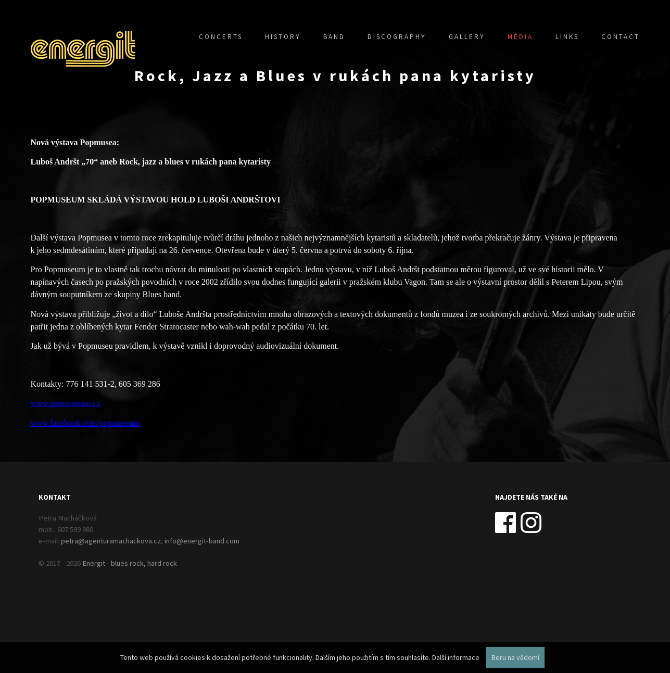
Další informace (455, 657)
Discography (397, 36)
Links (567, 36)
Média (520, 36)
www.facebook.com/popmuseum (85, 422)
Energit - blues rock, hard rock (129, 563)
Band (334, 36)
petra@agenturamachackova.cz (111, 540)
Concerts (221, 36)
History (283, 36)
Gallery (467, 36)
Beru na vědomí (515, 657)
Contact (620, 36)
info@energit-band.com (202, 540)
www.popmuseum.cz (65, 403)
